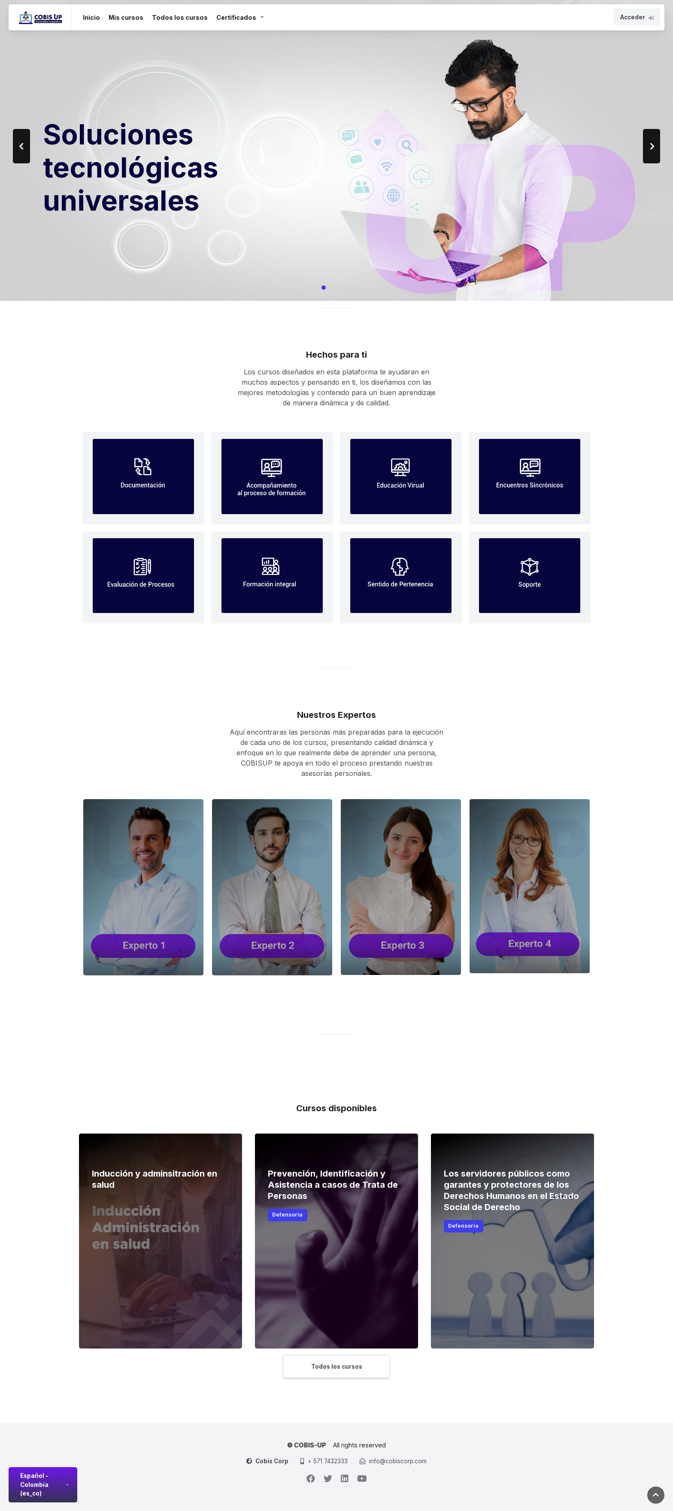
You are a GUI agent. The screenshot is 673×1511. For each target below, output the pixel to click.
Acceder (637, 17)
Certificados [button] (236, 17)
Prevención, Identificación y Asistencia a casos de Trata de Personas (333, 1184)
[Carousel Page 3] (349, 287)
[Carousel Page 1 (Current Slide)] (323, 287)
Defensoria (287, 1214)
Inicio (91, 16)
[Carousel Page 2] (336, 287)
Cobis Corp (271, 1461)
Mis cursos (126, 17)
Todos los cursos (180, 17)
